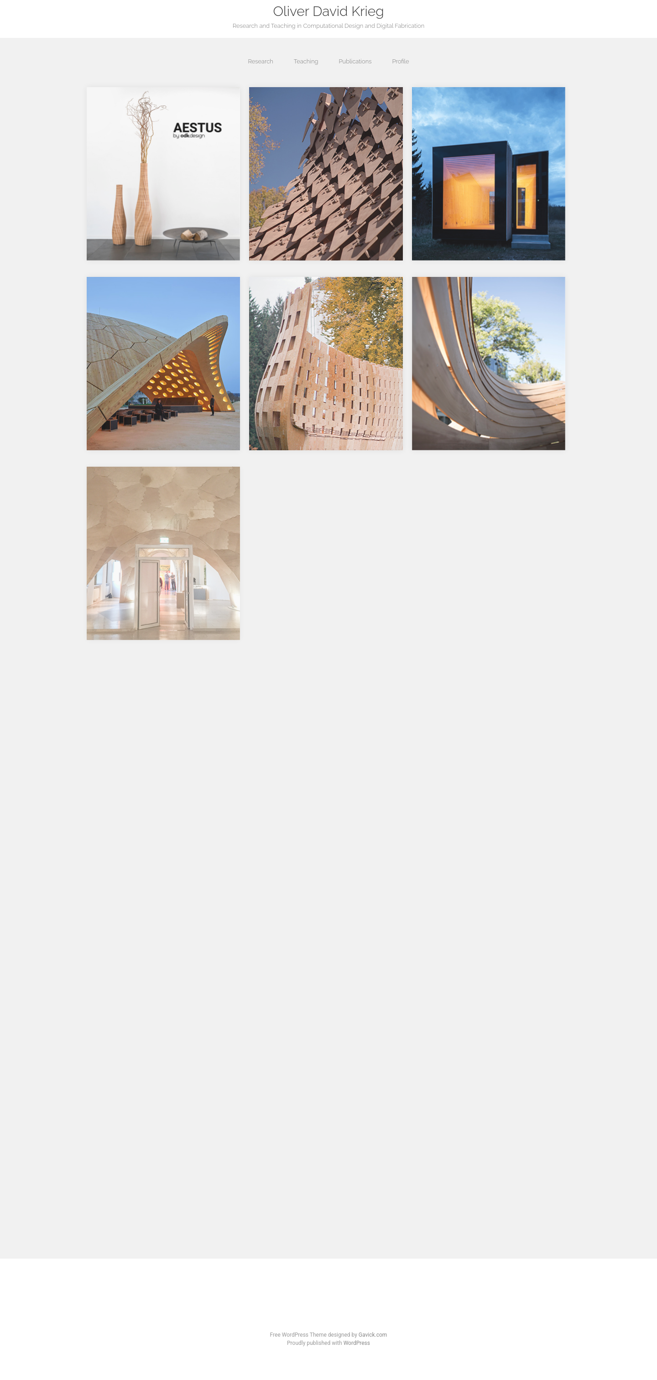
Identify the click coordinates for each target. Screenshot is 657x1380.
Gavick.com (373, 1335)
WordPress (357, 1343)
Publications (355, 61)
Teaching (306, 61)
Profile (400, 61)
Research (260, 61)
